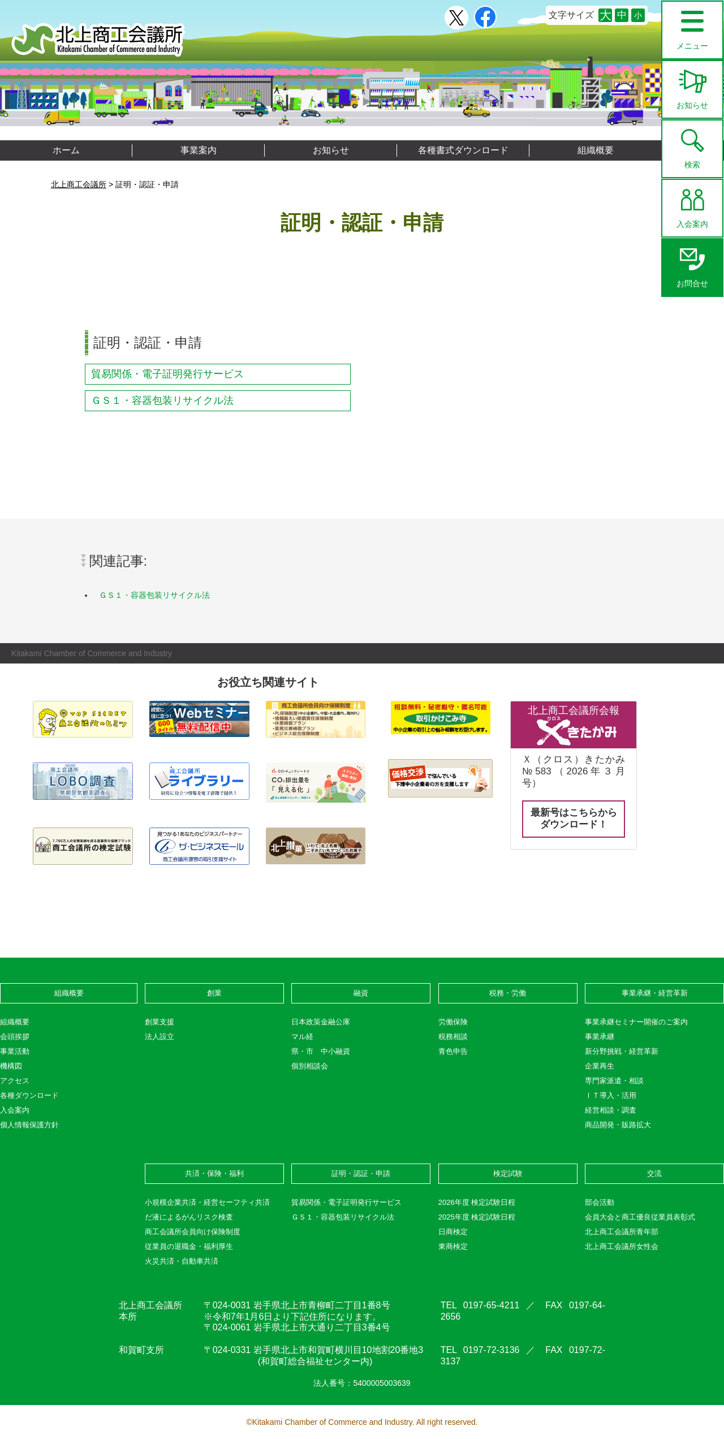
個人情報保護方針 (29, 1125)
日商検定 (453, 1231)
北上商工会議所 (98, 40)
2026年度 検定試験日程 (477, 1202)
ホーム (66, 150)
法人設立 (159, 1036)
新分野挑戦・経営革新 (621, 1051)
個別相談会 (309, 1066)
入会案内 (692, 204)
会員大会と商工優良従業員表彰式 (640, 1217)
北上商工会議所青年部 (621, 1231)
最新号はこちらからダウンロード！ (574, 818)
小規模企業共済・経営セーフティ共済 (207, 1202)
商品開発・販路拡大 (618, 1125)
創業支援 (159, 1022)
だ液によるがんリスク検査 (189, 1217)
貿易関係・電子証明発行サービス (167, 374)
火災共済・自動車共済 (181, 1261)
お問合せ (692, 263)
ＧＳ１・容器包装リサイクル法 (162, 400)
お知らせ (692, 85)
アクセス (14, 1080)
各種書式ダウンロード (463, 150)
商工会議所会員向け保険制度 (192, 1231)
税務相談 (453, 1036)
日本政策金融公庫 (320, 1022)
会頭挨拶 (14, 1036)
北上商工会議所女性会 (621, 1246)
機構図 (11, 1066)
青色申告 (453, 1051)
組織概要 (596, 150)
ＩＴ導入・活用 (610, 1095)
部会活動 (599, 1202)
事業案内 (198, 150)
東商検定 (453, 1246)
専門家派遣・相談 (614, 1080)
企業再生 (599, 1066)
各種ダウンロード (29, 1095)
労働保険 (453, 1022)
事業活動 (14, 1051)
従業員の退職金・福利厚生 (189, 1246)
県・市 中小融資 (320, 1051)
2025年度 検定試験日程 (477, 1217)
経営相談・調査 (610, 1110)
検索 (692, 144)
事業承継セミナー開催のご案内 (636, 1022)
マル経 (302, 1036)
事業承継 (599, 1036)
